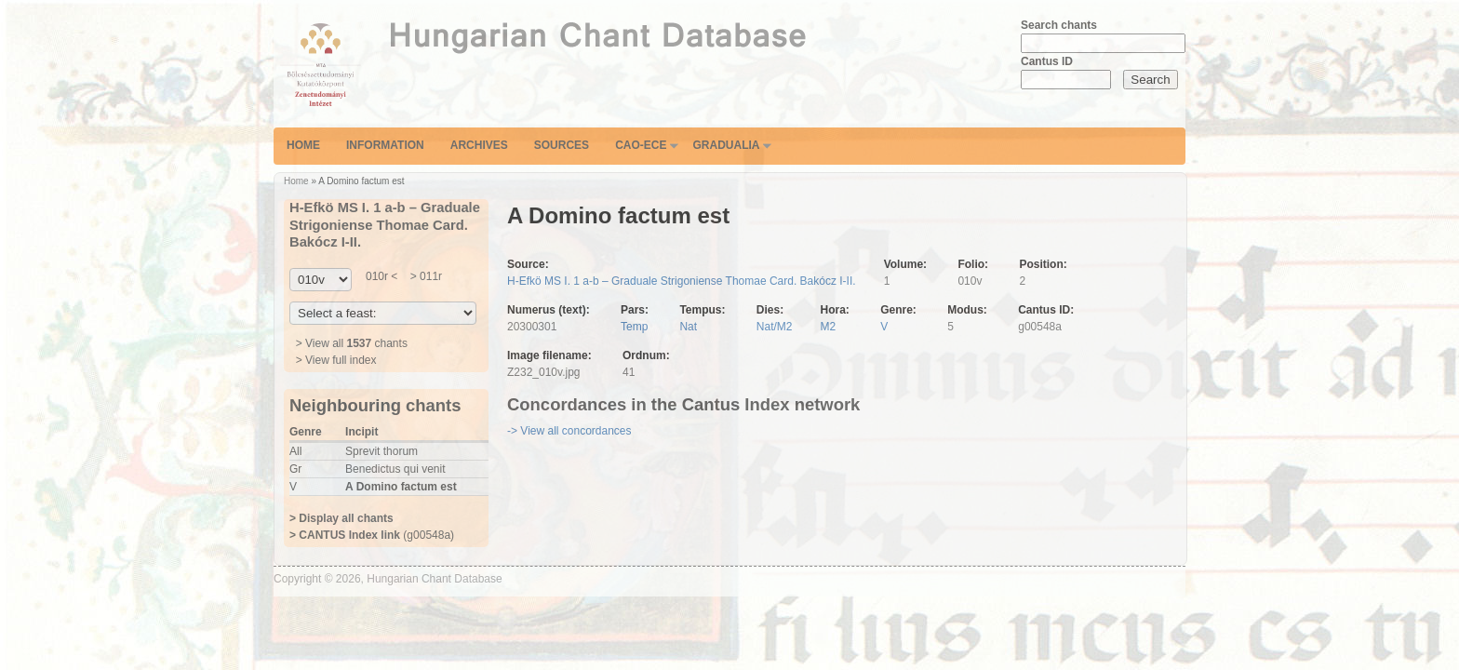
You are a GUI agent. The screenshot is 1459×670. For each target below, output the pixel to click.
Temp (634, 326)
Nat (688, 326)
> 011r (424, 276)
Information (385, 145)
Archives (479, 145)
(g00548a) (371, 535)
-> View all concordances (569, 430)
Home (303, 145)
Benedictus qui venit (395, 469)
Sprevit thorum (381, 451)
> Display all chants (341, 518)
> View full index (336, 360)
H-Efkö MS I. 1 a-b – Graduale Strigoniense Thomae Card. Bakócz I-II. (681, 281)
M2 (829, 326)
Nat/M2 (774, 326)
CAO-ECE (640, 145)
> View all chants (352, 343)
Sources (561, 145)
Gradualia (725, 145)
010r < (381, 276)
